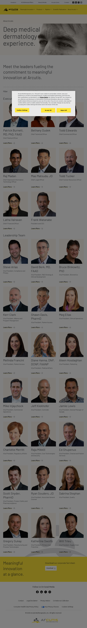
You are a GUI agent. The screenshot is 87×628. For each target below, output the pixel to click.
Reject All (64, 110)
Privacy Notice (44, 97)
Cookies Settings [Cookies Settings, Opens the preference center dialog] (22, 110)
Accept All (48, 110)
